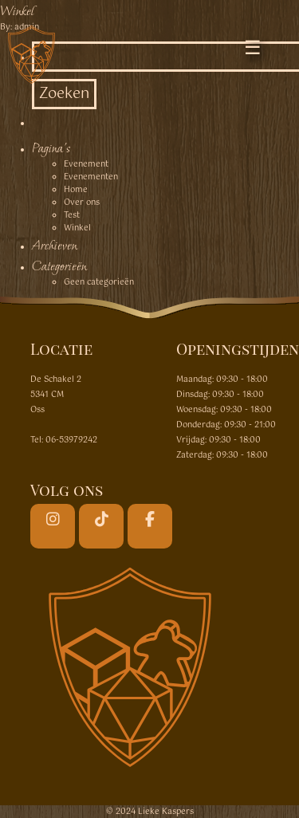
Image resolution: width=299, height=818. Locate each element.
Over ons (82, 202)
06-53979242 (71, 440)
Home (76, 189)
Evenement (86, 164)
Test (72, 215)
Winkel (16, 10)
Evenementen (91, 177)
